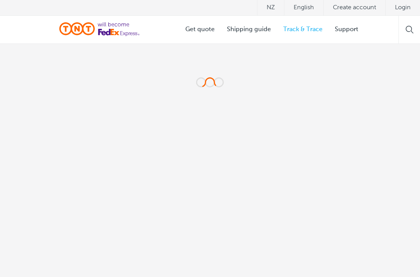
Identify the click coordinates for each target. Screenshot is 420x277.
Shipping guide (249, 30)
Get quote (200, 30)
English (304, 8)
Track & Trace (303, 30)
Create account (354, 8)
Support (346, 30)
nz (271, 8)
